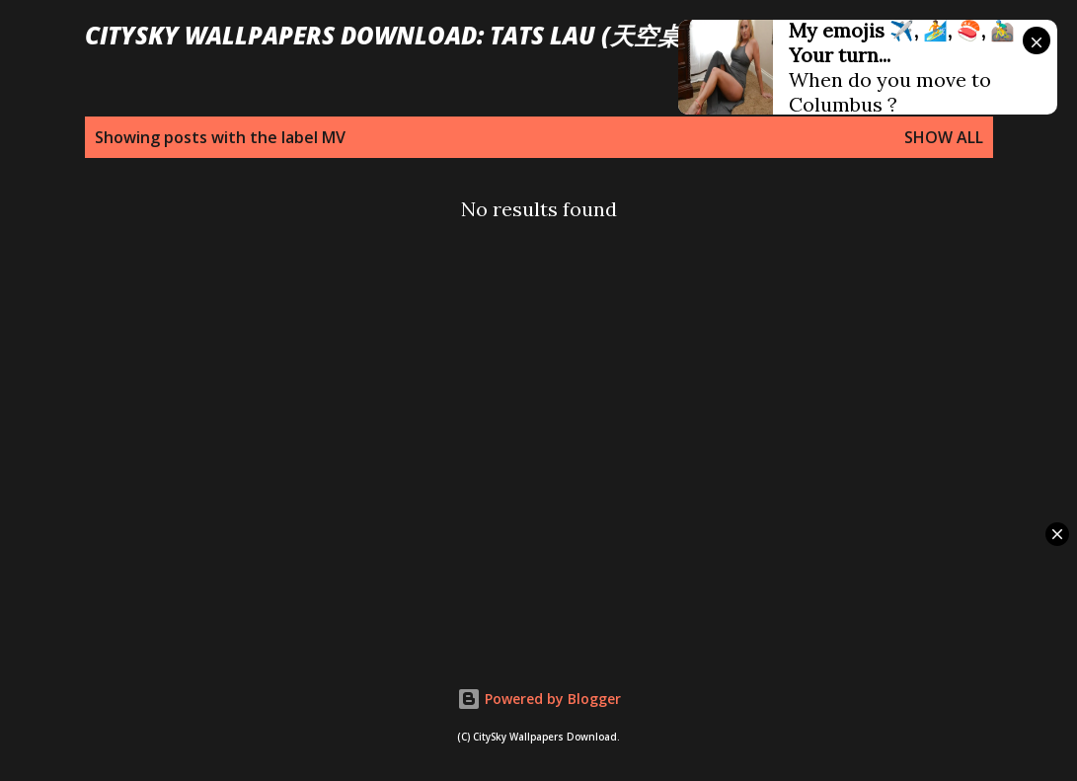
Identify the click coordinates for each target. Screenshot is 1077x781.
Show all (943, 137)
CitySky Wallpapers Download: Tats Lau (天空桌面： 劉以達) (449, 35)
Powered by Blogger (539, 698)
